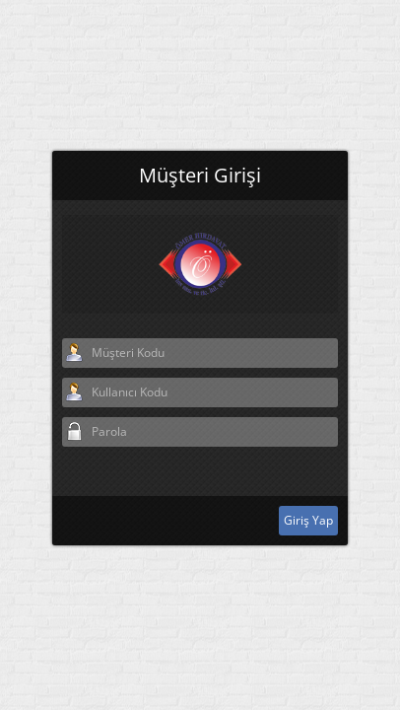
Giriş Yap (308, 503)
